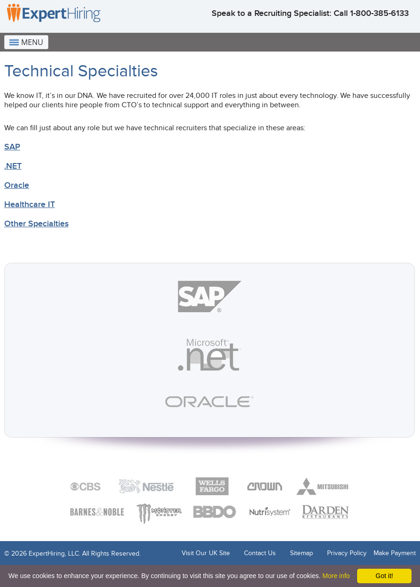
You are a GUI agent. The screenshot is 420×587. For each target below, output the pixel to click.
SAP (12, 147)
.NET (13, 166)
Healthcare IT (29, 204)
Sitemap (301, 553)
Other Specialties (36, 224)
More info (336, 576)
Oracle (16, 185)
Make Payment (395, 553)
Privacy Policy (347, 553)
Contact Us (260, 553)
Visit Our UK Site (206, 553)
